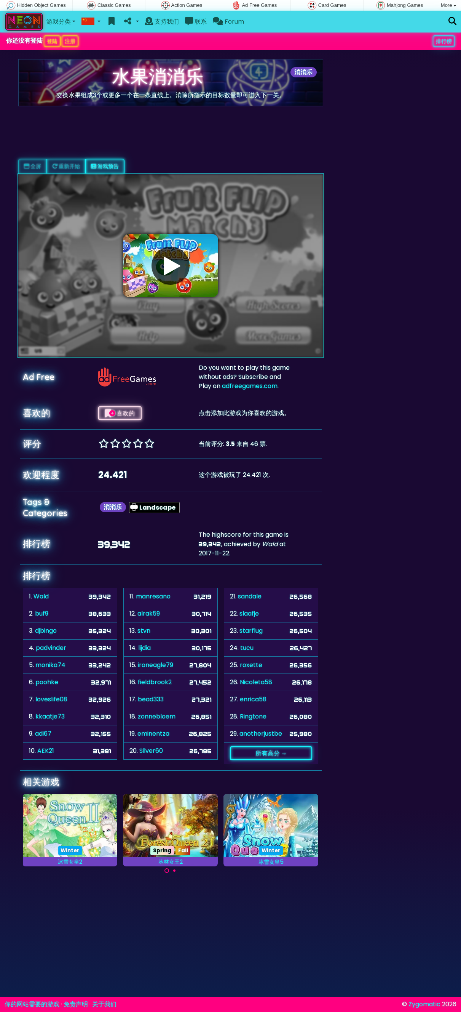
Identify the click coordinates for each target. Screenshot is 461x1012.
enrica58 (253, 699)
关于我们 (104, 1004)
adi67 (43, 733)
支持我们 (162, 21)
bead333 (151, 699)
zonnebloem (156, 716)
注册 (70, 41)
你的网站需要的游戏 (32, 1004)
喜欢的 (120, 413)
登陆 (52, 41)
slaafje (249, 613)
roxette (251, 665)
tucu (247, 647)
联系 (196, 21)
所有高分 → (271, 753)
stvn (143, 630)
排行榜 (444, 41)
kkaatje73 (50, 716)
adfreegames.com (250, 386)
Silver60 (151, 750)
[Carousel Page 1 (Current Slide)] (166, 870)
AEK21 (45, 750)
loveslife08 (51, 699)
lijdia (144, 647)
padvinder (51, 647)
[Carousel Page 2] (174, 870)
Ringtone (253, 716)
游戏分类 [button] (58, 21)
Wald (41, 596)
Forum (228, 21)
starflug (251, 630)
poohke (46, 682)
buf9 (41, 613)
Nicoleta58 (256, 682)
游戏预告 (105, 166)
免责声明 (76, 1004)
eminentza (153, 733)
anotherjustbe (260, 733)
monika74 (50, 665)
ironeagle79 (155, 665)
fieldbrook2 (155, 682)
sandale (250, 596)
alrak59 (148, 613)
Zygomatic (424, 1004)
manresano (153, 596)
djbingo (46, 630)
